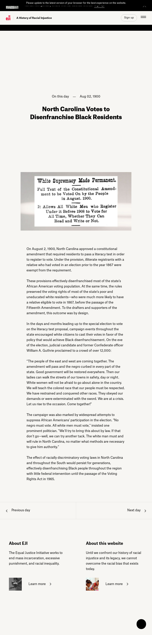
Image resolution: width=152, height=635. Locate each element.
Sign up (129, 17)
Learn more (30, 584)
